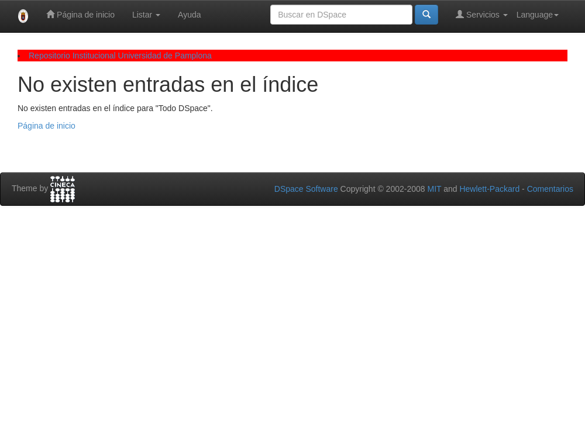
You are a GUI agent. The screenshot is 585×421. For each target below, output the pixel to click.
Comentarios (550, 189)
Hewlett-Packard (489, 189)
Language (538, 14)
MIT (434, 189)
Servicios (482, 14)
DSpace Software (306, 189)
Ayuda (189, 14)
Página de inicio (80, 14)
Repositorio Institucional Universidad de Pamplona (120, 55)
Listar (146, 14)
